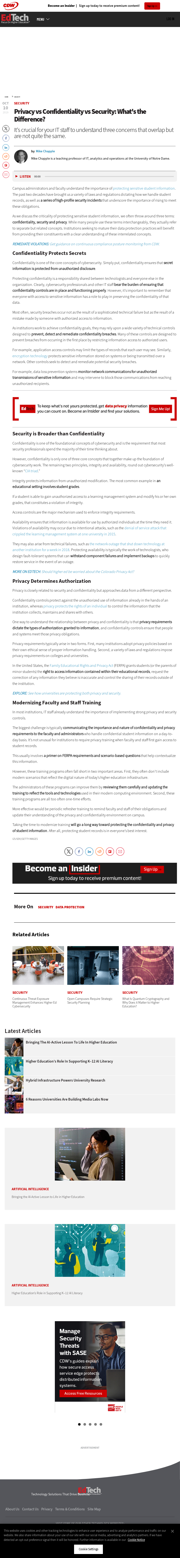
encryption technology (30, 377)
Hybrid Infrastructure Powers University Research (65, 1101)
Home (6, 118)
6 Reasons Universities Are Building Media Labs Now (67, 1120)
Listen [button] (25, 198)
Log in (170, 40)
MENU (40, 40)
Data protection (70, 928)
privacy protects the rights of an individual (75, 627)
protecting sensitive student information (144, 209)
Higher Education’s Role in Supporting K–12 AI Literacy (69, 1082)
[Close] (172, 1531)
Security (17, 118)
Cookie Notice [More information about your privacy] (136, 1540)
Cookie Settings (88, 1549)
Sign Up (150, 6)
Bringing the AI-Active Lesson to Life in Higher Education (71, 1063)
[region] (90, 1541)
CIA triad (31, 492)
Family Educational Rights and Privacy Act (81, 686)
